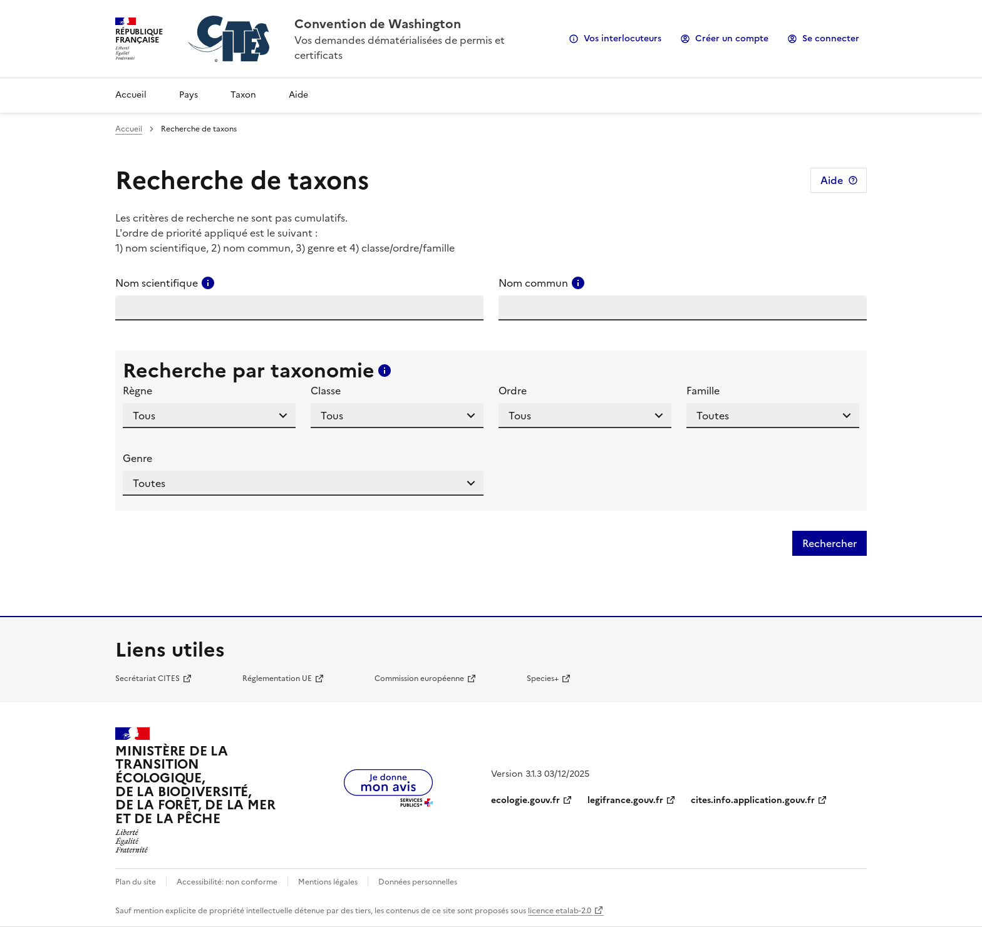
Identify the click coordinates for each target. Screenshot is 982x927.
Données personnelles (417, 882)
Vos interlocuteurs (622, 38)
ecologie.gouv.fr (525, 800)
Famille (703, 390)
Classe (326, 390)
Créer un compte (731, 38)
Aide (298, 94)
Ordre (513, 390)
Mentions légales (328, 882)
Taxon (243, 94)
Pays (188, 94)
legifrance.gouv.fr (625, 800)
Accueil (131, 94)
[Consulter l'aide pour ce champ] (207, 282)
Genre (137, 458)
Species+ (543, 678)
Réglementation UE (277, 678)
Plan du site (135, 882)
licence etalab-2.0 (559, 910)
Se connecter (830, 38)
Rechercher (829, 543)
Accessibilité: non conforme (227, 882)
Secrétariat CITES (147, 678)
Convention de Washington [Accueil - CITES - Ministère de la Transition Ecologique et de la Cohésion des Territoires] (377, 23)
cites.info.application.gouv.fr (753, 800)
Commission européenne (419, 678)
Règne (137, 390)
